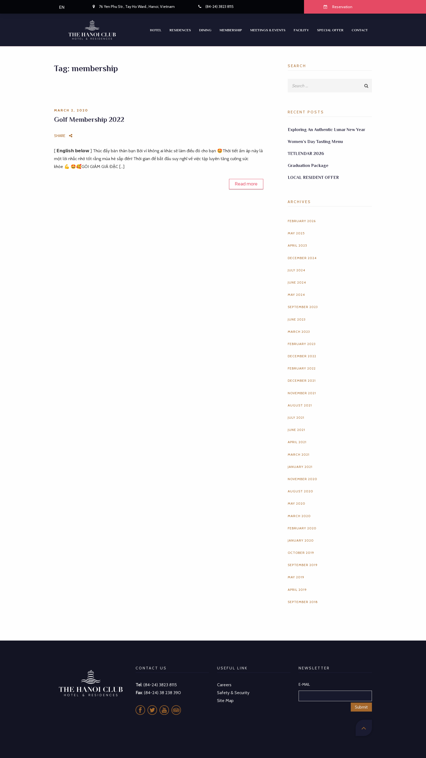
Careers (224, 678)
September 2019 (303, 565)
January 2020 (301, 540)
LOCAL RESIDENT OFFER (313, 177)
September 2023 (303, 307)
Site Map (225, 693)
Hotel (155, 30)
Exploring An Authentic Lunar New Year (326, 129)
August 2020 (300, 491)
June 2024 (297, 282)
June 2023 (297, 319)
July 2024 (296, 270)
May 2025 (296, 233)
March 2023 (299, 332)
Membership (231, 30)
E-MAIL (304, 677)
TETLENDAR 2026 (306, 153)
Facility (301, 30)
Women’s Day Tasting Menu (315, 141)
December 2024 (302, 258)
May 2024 (296, 295)
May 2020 (296, 503)
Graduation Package (308, 165)
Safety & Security (233, 685)
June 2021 (296, 430)
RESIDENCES (180, 30)
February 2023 (302, 344)
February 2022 (302, 368)
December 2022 (302, 356)
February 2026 (302, 221)
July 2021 (296, 417)
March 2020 (299, 516)
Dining (205, 30)
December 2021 (302, 380)
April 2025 (297, 245)
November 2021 (302, 393)
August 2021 (300, 405)
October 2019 (301, 553)
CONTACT (360, 30)
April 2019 (297, 590)
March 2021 (298, 454)
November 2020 (302, 479)
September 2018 (303, 602)
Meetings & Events (268, 30)
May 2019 (296, 577)
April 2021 (297, 442)
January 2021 (300, 467)
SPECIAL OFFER (330, 30)
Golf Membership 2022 (89, 119)
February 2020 (302, 528)
